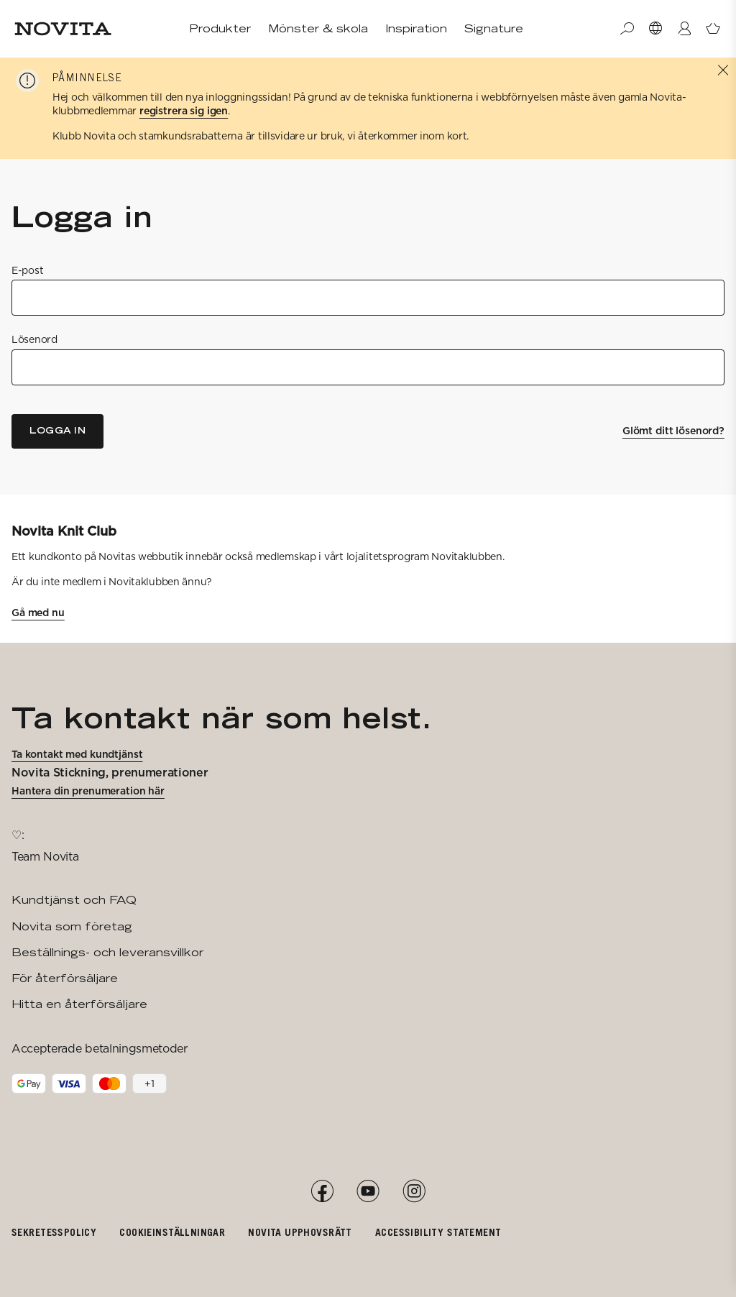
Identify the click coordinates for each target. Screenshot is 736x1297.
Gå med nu (38, 612)
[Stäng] (723, 70)
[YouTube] (368, 1191)
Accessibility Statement (438, 1232)
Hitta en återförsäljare (79, 1004)
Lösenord (35, 339)
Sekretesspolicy (54, 1232)
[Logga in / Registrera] (684, 28)
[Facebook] (322, 1191)
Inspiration (416, 28)
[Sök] (626, 28)
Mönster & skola (318, 28)
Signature (493, 28)
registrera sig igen (183, 110)
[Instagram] (414, 1191)
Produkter (220, 28)
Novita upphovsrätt (300, 1232)
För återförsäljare (65, 978)
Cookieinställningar (172, 1232)
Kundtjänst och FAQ (74, 900)
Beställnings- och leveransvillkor (107, 952)
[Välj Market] (655, 28)
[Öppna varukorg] (713, 28)
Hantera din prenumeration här (88, 791)
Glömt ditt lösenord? (673, 430)
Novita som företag (72, 926)
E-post (27, 270)
